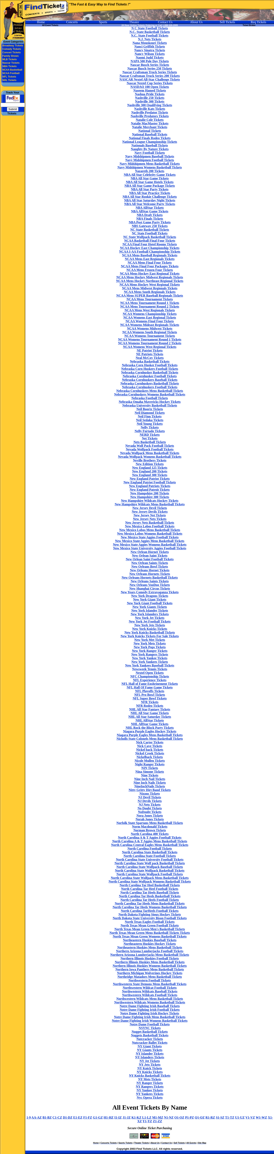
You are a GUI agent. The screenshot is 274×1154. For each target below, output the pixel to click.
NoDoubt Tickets (149, 812)
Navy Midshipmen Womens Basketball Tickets (149, 167)
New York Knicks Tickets (149, 629)
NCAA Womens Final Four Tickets (150, 321)
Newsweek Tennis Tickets (149, 669)
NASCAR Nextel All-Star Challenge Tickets (149, 79)
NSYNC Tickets (150, 1028)
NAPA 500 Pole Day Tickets (150, 61)
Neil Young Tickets (150, 423)
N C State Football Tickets (149, 28)
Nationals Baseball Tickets (149, 145)
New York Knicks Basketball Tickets (150, 632)
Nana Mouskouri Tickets (149, 43)
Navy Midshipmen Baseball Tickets (149, 156)
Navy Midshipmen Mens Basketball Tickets (150, 163)
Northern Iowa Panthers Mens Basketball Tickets (149, 969)
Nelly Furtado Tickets (150, 431)
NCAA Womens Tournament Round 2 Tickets (149, 343)
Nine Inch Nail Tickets (149, 779)
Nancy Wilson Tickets (150, 54)
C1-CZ (57, 1117)
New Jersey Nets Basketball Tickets (149, 522)
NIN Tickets (149, 768)
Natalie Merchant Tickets (149, 127)
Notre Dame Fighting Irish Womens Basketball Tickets (149, 1020)
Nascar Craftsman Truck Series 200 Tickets (150, 76)
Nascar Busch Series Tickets (149, 65)
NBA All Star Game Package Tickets (150, 185)
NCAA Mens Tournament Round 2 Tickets (149, 306)
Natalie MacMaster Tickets (150, 123)
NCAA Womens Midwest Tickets (149, 328)
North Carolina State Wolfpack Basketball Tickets (149, 870)
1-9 (28, 1117)
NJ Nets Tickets (150, 804)
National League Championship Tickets (149, 141)
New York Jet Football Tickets (150, 621)
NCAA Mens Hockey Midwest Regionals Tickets (149, 277)
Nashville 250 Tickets (149, 97)
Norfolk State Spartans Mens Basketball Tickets (149, 823)
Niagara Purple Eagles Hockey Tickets (149, 731)
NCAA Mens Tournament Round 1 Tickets (149, 303)
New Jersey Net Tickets (150, 515)
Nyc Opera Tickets (149, 1097)
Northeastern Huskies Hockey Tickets (150, 943)
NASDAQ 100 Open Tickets (149, 87)
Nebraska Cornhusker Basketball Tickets (149, 372)
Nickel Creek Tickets (149, 753)
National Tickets (149, 130)
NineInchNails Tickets (149, 786)
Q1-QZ (200, 1117)
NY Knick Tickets (149, 1068)
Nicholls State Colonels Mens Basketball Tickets (150, 738)
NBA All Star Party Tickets (150, 189)
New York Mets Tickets (150, 643)
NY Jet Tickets (150, 1061)
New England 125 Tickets (149, 467)
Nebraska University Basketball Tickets (149, 405)
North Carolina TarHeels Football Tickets (149, 910)
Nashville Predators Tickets (150, 116)
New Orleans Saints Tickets (150, 581)
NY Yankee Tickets (150, 1090)
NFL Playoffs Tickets (149, 691)
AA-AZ (36, 1117)
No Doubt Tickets (150, 808)
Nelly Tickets (150, 427)
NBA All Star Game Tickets (150, 178)
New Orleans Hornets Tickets (149, 574)
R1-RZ (210, 1117)
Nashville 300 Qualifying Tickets (149, 105)
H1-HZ (109, 1117)
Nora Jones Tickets (149, 815)
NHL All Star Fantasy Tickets (149, 709)
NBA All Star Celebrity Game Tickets (150, 174)
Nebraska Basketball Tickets (150, 361)
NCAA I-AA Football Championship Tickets (149, 251)
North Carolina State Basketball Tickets (149, 852)
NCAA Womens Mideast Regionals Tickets (149, 325)
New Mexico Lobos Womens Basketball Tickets (149, 533)
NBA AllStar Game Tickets (149, 211)
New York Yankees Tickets (149, 661)
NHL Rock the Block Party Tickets (150, 727)
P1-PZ (189, 1117)
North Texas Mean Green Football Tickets (150, 925)
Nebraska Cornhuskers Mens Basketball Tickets (149, 390)
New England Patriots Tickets (149, 486)
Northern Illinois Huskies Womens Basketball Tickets (150, 965)
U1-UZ (240, 1117)
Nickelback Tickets (149, 757)
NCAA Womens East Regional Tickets (149, 317)
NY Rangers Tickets (150, 1086)
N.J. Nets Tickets (149, 39)
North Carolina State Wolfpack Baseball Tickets (149, 867)
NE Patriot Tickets (149, 350)
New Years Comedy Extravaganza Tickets (149, 592)
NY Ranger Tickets (149, 1083)
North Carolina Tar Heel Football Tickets (149, 889)
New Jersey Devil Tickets (149, 508)
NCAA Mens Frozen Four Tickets (149, 270)
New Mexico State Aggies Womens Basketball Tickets (150, 544)
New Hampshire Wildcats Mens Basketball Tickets (150, 504)
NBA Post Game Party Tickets (150, 222)
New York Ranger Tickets (150, 650)
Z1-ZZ (157, 1121)
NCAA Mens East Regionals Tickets (150, 259)
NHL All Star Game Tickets (150, 713)
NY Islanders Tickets (149, 1057)
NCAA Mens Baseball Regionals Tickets (149, 255)
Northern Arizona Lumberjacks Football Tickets (149, 951)
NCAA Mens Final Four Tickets (150, 262)
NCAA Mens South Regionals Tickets (150, 292)
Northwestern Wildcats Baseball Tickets (149, 991)
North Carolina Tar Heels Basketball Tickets (149, 896)
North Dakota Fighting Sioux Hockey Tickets (149, 914)
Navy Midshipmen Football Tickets (149, 160)
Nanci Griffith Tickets (149, 46)
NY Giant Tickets (150, 1046)
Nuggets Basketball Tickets (149, 1035)
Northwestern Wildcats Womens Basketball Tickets (149, 1002)
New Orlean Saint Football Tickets (150, 559)
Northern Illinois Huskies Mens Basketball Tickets (150, 962)
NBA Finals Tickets (149, 218)
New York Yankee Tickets (149, 658)
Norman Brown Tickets (149, 830)
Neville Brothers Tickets (149, 460)
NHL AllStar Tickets (149, 720)
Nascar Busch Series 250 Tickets (149, 68)
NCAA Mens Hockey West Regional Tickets (149, 284)
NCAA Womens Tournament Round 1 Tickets (149, 339)
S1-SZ (220, 1117)
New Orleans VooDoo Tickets (150, 585)
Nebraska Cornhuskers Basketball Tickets (149, 383)
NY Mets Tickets (149, 1079)
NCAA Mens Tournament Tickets (150, 299)
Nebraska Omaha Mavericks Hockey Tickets (150, 401)
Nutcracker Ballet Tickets (149, 1042)
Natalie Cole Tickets (149, 119)
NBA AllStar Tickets (150, 207)
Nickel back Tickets (149, 749)
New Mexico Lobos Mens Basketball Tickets (149, 530)
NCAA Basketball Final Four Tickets (149, 240)
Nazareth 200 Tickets (149, 171)
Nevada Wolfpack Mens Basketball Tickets (149, 453)
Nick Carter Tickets (149, 742)
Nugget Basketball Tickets (150, 1031)
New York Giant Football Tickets (150, 603)
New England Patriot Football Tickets (150, 482)
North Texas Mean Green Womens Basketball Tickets (150, 936)
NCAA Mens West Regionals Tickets (150, 310)
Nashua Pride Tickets (149, 94)
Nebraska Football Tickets (149, 398)
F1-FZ (87, 1117)
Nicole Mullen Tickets (150, 760)
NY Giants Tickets (149, 1050)
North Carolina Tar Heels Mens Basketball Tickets (150, 903)
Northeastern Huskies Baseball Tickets (149, 940)
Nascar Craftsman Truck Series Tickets (149, 72)
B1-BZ (47, 1117)
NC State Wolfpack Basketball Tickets (149, 237)
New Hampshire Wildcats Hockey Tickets (149, 500)
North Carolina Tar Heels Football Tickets (149, 900)
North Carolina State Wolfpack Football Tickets (149, 874)
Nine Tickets (149, 775)
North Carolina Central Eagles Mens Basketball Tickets (149, 845)
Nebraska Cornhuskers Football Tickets (149, 387)
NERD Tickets (150, 434)
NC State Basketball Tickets (149, 229)
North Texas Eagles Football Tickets (150, 921)
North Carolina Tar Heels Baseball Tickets (149, 892)
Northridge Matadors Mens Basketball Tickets (149, 976)
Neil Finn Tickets (150, 416)
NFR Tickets (149, 702)
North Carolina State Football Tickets (150, 856)
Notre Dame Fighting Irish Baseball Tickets (150, 1006)
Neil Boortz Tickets (149, 409)
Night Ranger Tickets (149, 764)
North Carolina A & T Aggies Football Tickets (150, 837)
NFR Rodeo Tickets (149, 705)
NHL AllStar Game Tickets (149, 724)
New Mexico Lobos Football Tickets (149, 526)
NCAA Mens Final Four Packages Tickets (149, 266)
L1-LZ (146, 1117)
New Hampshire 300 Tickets (149, 497)
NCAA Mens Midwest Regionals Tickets (149, 288)
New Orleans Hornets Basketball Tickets (150, 577)
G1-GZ (98, 1117)
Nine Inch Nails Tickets (150, 782)
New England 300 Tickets (149, 475)
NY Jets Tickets (149, 1064)
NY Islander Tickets (149, 1053)
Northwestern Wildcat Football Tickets (150, 987)
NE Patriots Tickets (149, 354)
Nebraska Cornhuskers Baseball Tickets (149, 379)
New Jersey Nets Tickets (149, 519)
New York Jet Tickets (149, 618)
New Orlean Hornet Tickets (150, 552)
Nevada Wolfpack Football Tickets (149, 449)
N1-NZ (169, 1117)
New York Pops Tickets (150, 647)
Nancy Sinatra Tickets (149, 50)
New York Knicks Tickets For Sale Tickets (150, 636)
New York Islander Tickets (149, 610)
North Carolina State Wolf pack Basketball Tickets (150, 863)
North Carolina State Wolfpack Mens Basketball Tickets (150, 878)
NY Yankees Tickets (149, 1094)
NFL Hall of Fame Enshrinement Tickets (149, 683)
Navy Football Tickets (149, 152)
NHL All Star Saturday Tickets (149, 716)
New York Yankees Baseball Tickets (149, 665)
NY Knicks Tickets (150, 1072)
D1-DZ (67, 1117)
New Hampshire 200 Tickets (149, 493)
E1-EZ (77, 1117)
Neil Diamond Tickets (150, 412)
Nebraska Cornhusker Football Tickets (150, 376)
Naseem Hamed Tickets (149, 90)
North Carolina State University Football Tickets (150, 859)
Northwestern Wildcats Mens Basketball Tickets (149, 998)
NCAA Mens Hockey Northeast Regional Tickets (149, 281)
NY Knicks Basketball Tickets (149, 1075)
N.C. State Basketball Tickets (150, 32)
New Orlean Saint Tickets (150, 555)
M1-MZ (157, 1117)
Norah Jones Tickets (150, 819)
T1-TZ (229, 1117)
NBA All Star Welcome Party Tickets (149, 204)
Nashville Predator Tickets (149, 112)
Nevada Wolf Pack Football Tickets (149, 445)
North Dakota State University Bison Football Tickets (150, 918)
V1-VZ (250, 1117)
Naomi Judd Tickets (149, 57)
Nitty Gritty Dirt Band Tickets (150, 790)
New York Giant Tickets (149, 599)
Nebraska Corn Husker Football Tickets (149, 365)
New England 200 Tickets (149, 471)
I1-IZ (118, 1117)
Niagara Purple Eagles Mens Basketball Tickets (150, 735)
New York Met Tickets (149, 639)
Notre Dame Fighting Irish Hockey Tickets (149, 1013)
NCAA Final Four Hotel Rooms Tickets (149, 244)
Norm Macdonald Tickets (150, 826)
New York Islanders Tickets (150, 614)
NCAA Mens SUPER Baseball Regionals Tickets (149, 295)
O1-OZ (179, 1117)
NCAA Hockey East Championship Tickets (149, 248)
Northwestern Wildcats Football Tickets (149, 995)
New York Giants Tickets (149, 607)
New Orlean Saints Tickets (149, 563)
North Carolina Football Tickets (149, 848)
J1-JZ (126, 1117)
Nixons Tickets (150, 793)
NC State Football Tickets (150, 233)
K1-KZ (136, 1117)
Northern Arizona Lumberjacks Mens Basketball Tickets (149, 954)
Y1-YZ (147, 1121)
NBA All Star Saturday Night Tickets (149, 200)
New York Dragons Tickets (149, 596)
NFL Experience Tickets (150, 680)
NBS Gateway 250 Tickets (150, 226)
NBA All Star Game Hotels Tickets (149, 182)
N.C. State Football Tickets (149, 35)
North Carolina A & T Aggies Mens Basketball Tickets (149, 841)
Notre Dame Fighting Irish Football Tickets (150, 1009)
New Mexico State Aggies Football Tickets (149, 537)
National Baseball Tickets (149, 134)
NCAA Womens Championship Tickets (149, 314)
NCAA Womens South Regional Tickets (149, 332)
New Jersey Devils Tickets (150, 511)
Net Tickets (149, 438)
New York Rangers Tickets (149, 654)
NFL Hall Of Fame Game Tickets (150, 687)
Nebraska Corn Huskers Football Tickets (149, 368)
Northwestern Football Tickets (150, 980)
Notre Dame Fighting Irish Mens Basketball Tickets (149, 1017)
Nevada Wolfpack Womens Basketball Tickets (150, 456)
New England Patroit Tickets (150, 489)
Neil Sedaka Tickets (149, 420)
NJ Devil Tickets (149, 797)
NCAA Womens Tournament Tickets (149, 336)
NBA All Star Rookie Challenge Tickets (149, 196)
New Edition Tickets (150, 464)
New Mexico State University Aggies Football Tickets (149, 548)
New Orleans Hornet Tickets (150, 570)
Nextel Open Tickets (150, 672)
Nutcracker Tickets (149, 1039)
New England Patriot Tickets (150, 478)
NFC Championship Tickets (149, 676)
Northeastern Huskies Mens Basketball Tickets (149, 947)
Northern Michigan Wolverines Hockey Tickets (149, 973)
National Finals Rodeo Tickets (149, 138)
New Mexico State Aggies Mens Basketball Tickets (149, 541)
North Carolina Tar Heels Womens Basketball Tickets (150, 907)
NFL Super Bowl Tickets (150, 698)
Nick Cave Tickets (149, 746)
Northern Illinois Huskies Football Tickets (149, 958)
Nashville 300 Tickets (149, 101)
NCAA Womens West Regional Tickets (149, 347)
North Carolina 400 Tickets (150, 834)
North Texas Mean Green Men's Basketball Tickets (149, 929)
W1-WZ (261, 1117)
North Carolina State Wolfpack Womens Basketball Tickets (150, 881)
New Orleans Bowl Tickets (149, 566)
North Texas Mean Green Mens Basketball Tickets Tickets (150, 932)
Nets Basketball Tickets (149, 442)
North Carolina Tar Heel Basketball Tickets (149, 885)
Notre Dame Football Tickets (150, 1024)
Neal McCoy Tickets (150, 358)
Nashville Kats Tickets (149, 108)
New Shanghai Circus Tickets (149, 588)
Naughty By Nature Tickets (150, 149)
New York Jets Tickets (149, 625)
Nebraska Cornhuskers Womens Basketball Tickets (149, 394)
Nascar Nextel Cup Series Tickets (150, 83)
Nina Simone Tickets (149, 771)
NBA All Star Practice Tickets (149, 193)
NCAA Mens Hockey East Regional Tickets (149, 273)
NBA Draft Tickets (149, 215)
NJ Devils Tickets (150, 801)
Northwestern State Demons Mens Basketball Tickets (150, 984)
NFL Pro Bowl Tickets (149, 694)
